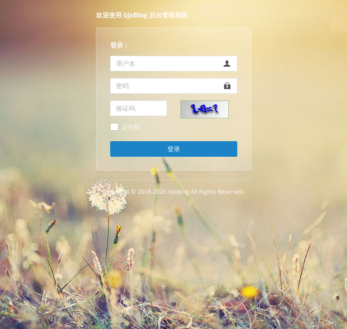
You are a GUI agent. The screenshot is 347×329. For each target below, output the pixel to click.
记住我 (130, 127)
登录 (173, 148)
